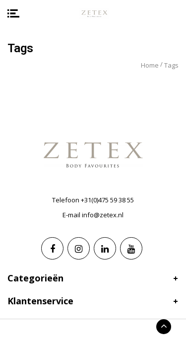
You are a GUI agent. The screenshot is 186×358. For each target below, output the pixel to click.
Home (150, 65)
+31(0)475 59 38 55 (107, 199)
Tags (171, 65)
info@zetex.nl (103, 214)
